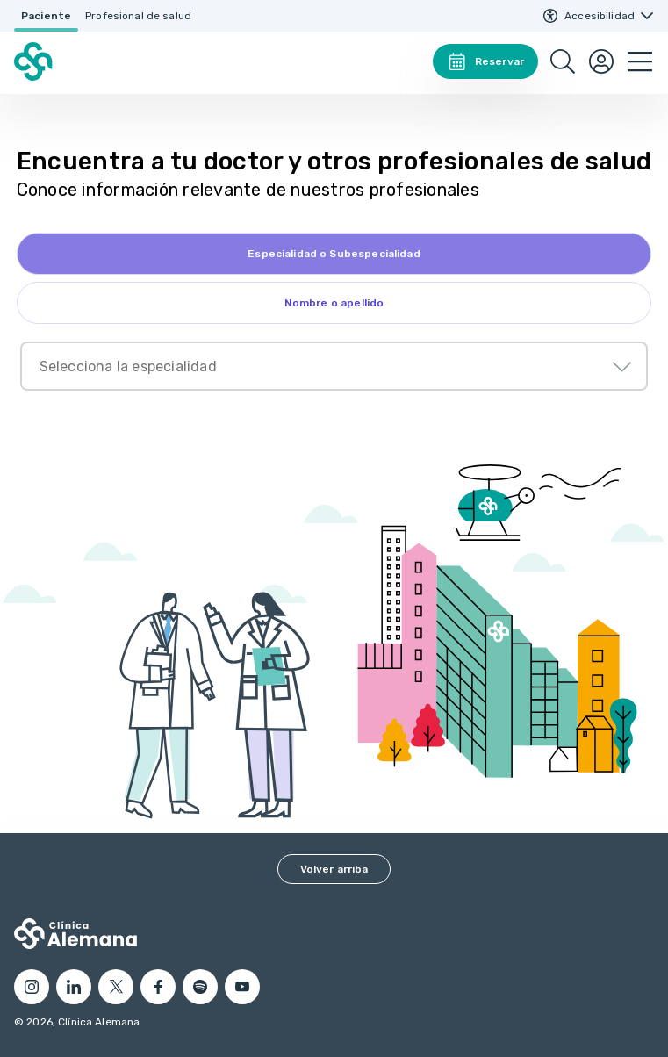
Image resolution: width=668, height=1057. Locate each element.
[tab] (334, 254)
